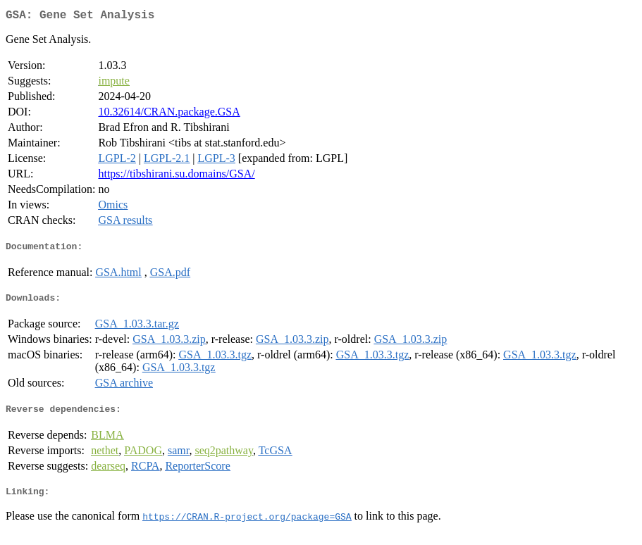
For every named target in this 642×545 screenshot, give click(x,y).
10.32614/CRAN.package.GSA (169, 114)
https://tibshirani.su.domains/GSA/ (176, 176)
